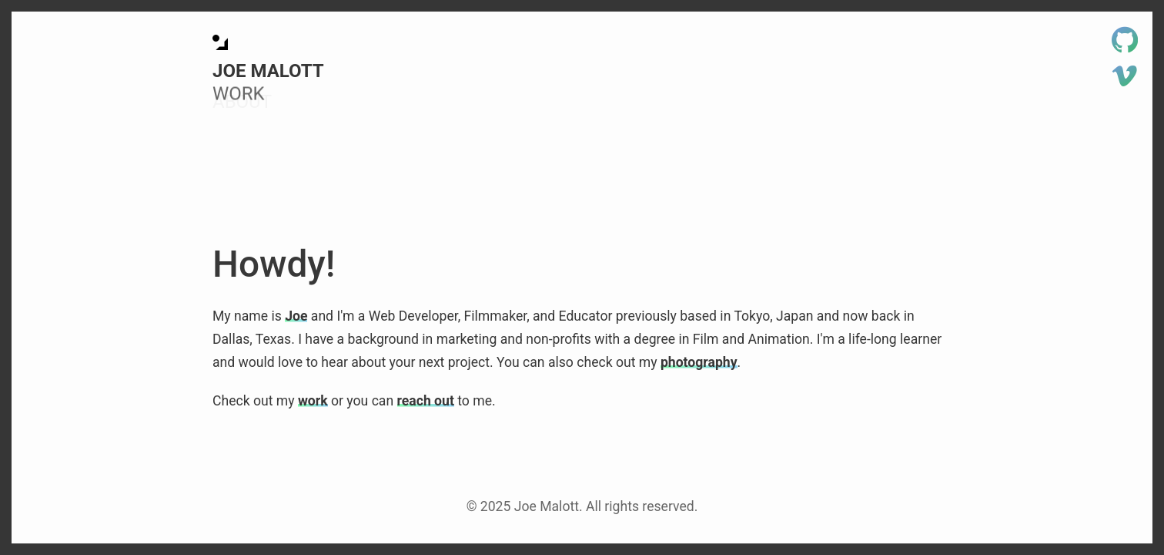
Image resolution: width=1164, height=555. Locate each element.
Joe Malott (268, 71)
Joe (296, 316)
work (313, 401)
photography (699, 362)
